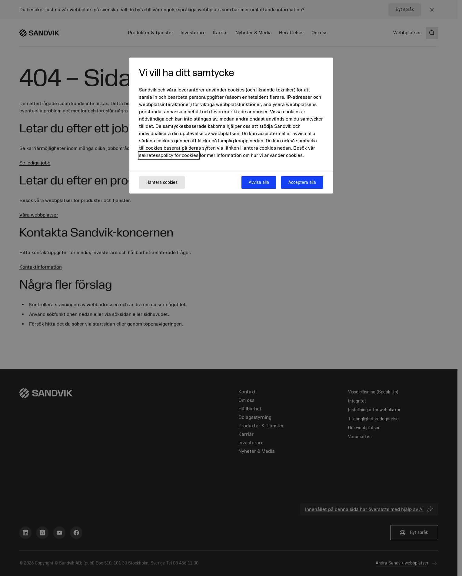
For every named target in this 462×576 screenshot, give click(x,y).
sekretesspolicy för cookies (168, 155)
